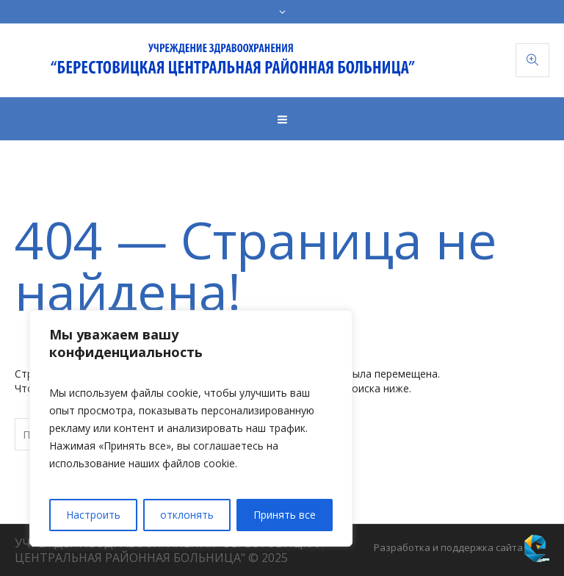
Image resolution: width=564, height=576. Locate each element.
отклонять (187, 515)
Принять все (284, 515)
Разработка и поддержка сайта (448, 547)
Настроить (93, 515)
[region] (190, 428)
